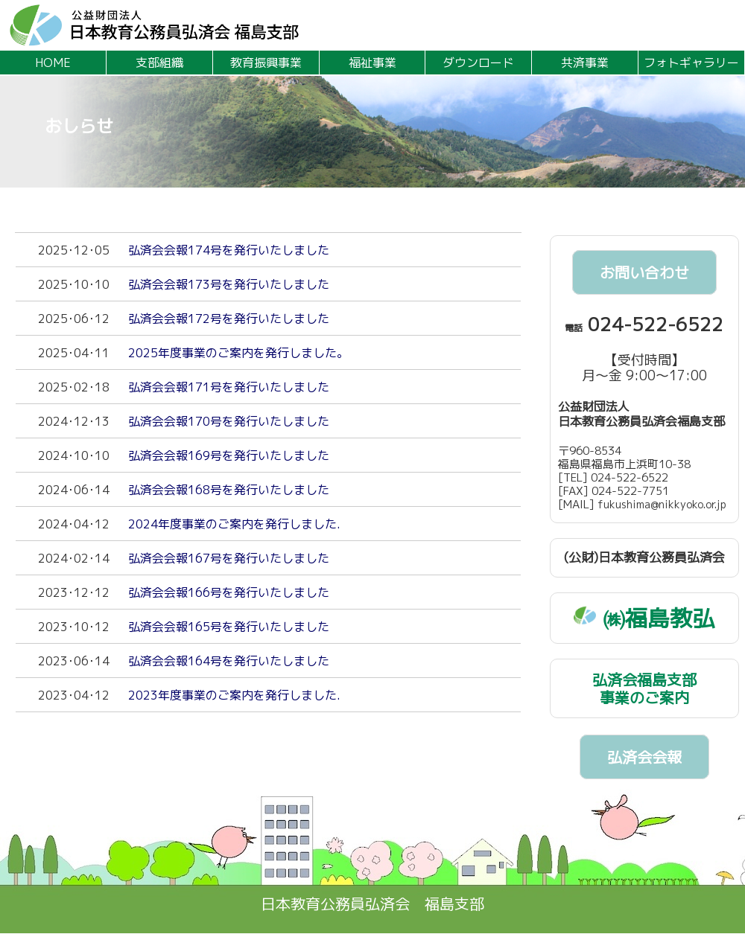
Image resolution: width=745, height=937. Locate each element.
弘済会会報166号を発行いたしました (228, 592)
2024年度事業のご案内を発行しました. (234, 524)
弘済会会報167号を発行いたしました (228, 558)
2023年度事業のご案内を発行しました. (234, 695)
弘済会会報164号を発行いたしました (228, 661)
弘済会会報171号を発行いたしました (228, 387)
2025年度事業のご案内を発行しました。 (238, 353)
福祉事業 (372, 62)
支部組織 (159, 62)
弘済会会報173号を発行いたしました (228, 284)
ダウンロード (478, 62)
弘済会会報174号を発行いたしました (228, 250)
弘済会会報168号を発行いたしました (228, 490)
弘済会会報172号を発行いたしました (228, 318)
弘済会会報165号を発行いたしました (228, 626)
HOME (53, 62)
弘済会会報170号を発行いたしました (228, 421)
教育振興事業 (266, 62)
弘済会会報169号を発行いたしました (228, 455)
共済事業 (585, 62)
